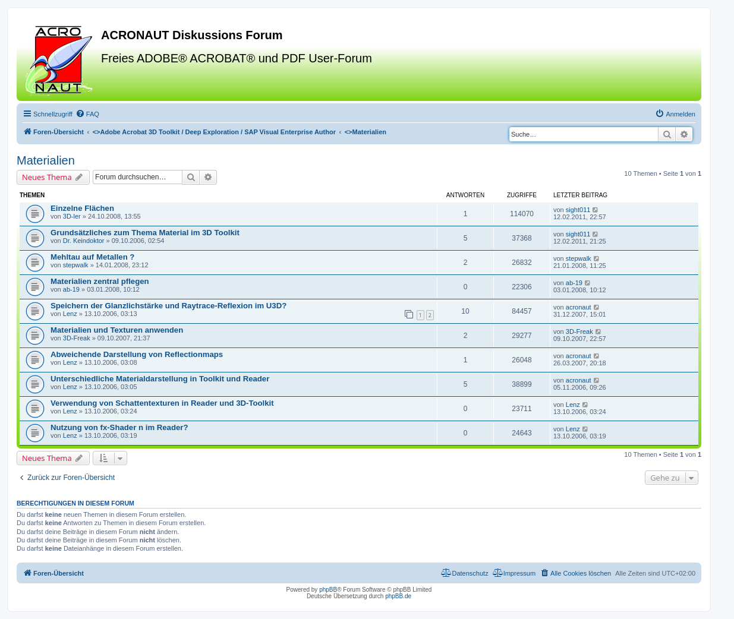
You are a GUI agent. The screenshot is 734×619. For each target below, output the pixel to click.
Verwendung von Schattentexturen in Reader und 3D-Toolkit (162, 403)
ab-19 (71, 289)
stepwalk (76, 265)
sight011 (578, 209)
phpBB (328, 589)
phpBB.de (398, 596)
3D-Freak (76, 338)
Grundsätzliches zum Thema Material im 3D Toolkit (145, 232)
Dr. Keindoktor (84, 240)
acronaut (578, 307)
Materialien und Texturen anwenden (117, 330)
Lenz (70, 313)
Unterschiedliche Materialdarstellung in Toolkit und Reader (160, 378)
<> (214, 131)
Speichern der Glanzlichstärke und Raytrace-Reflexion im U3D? (168, 305)
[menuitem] (87, 114)
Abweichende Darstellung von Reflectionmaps (137, 354)
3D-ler (72, 216)
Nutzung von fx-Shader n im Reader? (119, 427)
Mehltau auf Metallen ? (92, 256)
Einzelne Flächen (82, 208)
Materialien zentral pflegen (100, 281)
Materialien (46, 160)
